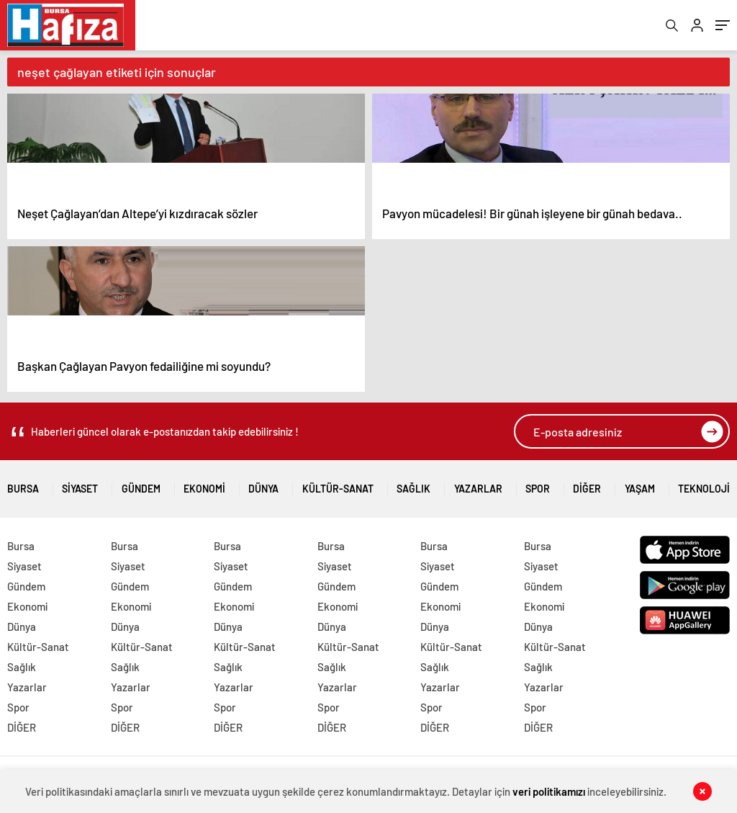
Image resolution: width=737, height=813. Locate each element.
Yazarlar (478, 483)
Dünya (263, 483)
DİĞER (587, 483)
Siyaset (80, 483)
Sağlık (413, 483)
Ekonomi (204, 483)
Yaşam (640, 483)
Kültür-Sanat (338, 483)
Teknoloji (704, 483)
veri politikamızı (548, 791)
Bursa (23, 483)
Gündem (141, 483)
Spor (537, 483)
